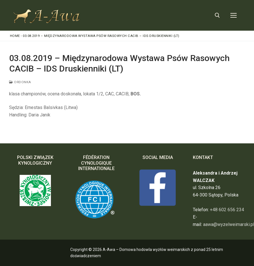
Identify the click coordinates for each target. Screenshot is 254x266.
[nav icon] (233, 15)
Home (15, 36)
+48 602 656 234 (227, 209)
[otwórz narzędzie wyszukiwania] (217, 15)
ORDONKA (20, 82)
